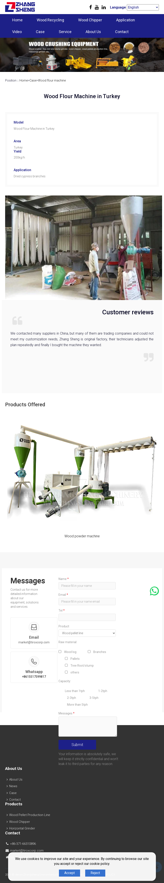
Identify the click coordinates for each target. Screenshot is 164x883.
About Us (93, 31)
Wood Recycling (50, 20)
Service (65, 31)
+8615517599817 (34, 676)
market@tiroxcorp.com (34, 642)
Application (125, 20)
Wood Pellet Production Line (29, 815)
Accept (69, 873)
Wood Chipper (90, 20)
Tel (62, 610)
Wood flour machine (52, 80)
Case (40, 31)
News (13, 786)
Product (64, 626)
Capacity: (65, 681)
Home (17, 20)
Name (64, 579)
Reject (95, 873)
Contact (122, 31)
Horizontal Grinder (22, 828)
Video (17, 31)
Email (63, 594)
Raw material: (68, 642)
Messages (67, 713)
